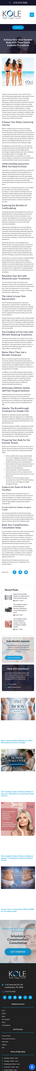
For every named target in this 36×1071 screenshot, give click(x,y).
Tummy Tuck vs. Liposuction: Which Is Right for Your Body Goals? (17, 910)
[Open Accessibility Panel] (32, 1067)
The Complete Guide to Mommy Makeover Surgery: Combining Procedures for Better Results (17, 858)
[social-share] (14, 572)
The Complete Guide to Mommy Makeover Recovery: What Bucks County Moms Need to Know (17, 794)
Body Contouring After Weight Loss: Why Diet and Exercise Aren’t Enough (17, 741)
